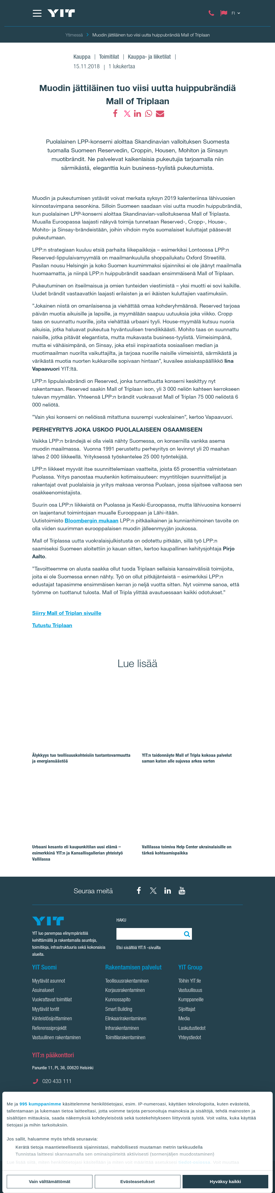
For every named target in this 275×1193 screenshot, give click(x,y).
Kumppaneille (191, 1000)
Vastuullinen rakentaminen (56, 1038)
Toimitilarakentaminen (125, 1038)
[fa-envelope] (160, 113)
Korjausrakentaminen (125, 990)
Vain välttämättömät (50, 1181)
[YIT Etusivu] (61, 13)
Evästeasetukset (137, 1181)
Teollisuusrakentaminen (127, 981)
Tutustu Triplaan (52, 625)
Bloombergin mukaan (91, 520)
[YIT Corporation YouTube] (182, 890)
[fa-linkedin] (137, 113)
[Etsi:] (186, 933)
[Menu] (37, 13)
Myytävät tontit (45, 1009)
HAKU (121, 920)
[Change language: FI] (231, 13)
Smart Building (118, 1009)
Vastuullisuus (190, 990)
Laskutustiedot (191, 1028)
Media (184, 1019)
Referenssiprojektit (49, 1028)
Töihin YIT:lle (189, 981)
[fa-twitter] (126, 113)
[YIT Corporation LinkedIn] (167, 890)
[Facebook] (115, 113)
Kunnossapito (117, 1000)
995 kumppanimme (40, 1103)
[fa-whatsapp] (148, 113)
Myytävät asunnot (48, 981)
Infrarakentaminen (122, 1028)
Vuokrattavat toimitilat (52, 1000)
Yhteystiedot (189, 1038)
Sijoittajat (186, 1009)
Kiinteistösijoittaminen (52, 1019)
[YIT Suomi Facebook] (139, 890)
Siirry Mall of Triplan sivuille (66, 612)
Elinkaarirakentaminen (125, 1019)
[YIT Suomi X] (153, 890)
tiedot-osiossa (194, 1162)
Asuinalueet (43, 990)
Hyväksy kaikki (225, 1181)
